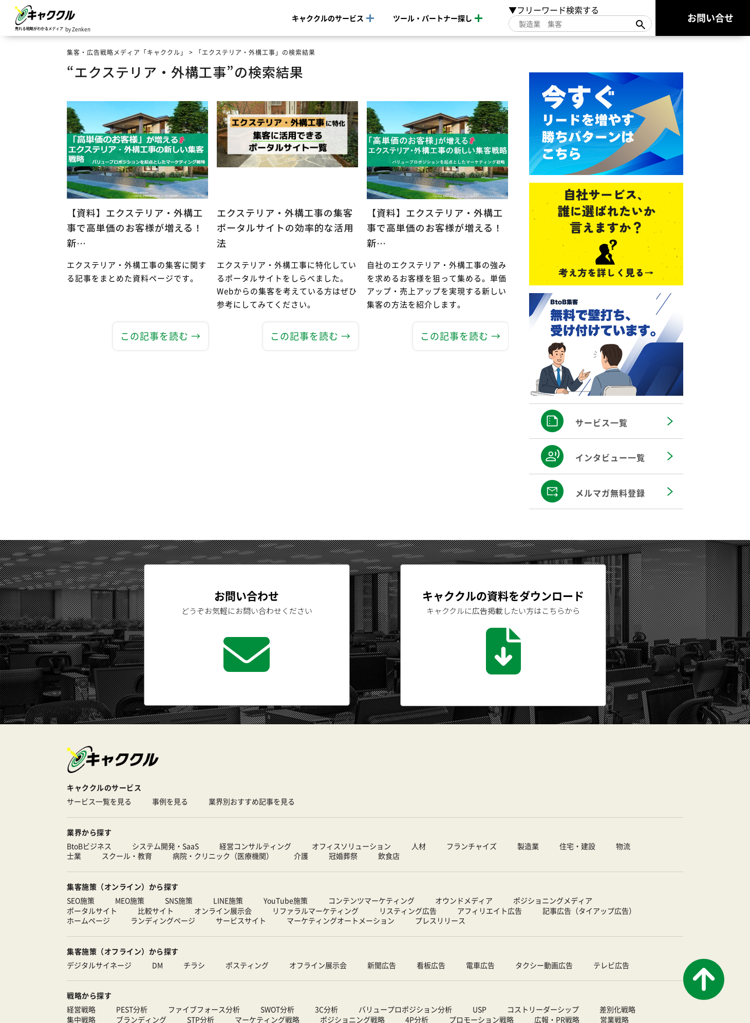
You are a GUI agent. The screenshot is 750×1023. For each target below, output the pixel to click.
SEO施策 (81, 900)
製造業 (528, 846)
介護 (301, 856)
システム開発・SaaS (165, 846)
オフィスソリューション (351, 846)
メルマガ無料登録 (610, 493)
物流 (623, 846)
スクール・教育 (127, 856)
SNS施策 (179, 900)
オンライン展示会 (223, 911)
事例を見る (170, 801)
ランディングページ (162, 920)
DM (157, 965)
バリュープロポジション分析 (405, 1010)
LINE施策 (228, 900)
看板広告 (431, 965)
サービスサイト (241, 920)
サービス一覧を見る (99, 801)
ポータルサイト (92, 911)
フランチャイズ (471, 846)
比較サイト (156, 911)
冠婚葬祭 (343, 856)
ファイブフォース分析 (204, 1010)
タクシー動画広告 (544, 965)
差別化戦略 (617, 1010)
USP (479, 1010)
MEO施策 (129, 900)
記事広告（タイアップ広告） (589, 911)
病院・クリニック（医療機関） (223, 856)
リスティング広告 (408, 911)
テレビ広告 (611, 965)
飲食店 (389, 856)
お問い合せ (710, 17)
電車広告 (480, 965)
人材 (418, 846)
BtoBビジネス (89, 846)
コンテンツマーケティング (371, 900)
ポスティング (247, 965)
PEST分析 (131, 1010)
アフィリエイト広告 (489, 911)
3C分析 (326, 1010)
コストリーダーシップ (543, 1010)
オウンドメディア (464, 900)
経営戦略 (81, 1010)
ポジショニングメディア (552, 900)
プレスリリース (440, 920)
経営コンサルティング (255, 846)
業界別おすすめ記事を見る (252, 801)
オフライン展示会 (318, 965)
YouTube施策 (286, 900)
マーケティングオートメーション (341, 920)
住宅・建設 (577, 846)
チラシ (194, 965)
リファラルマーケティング (315, 911)
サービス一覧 (601, 422)
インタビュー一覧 (610, 457)
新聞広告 (381, 965)
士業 (74, 856)
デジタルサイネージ (99, 965)
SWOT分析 (277, 1010)
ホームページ (88, 920)
